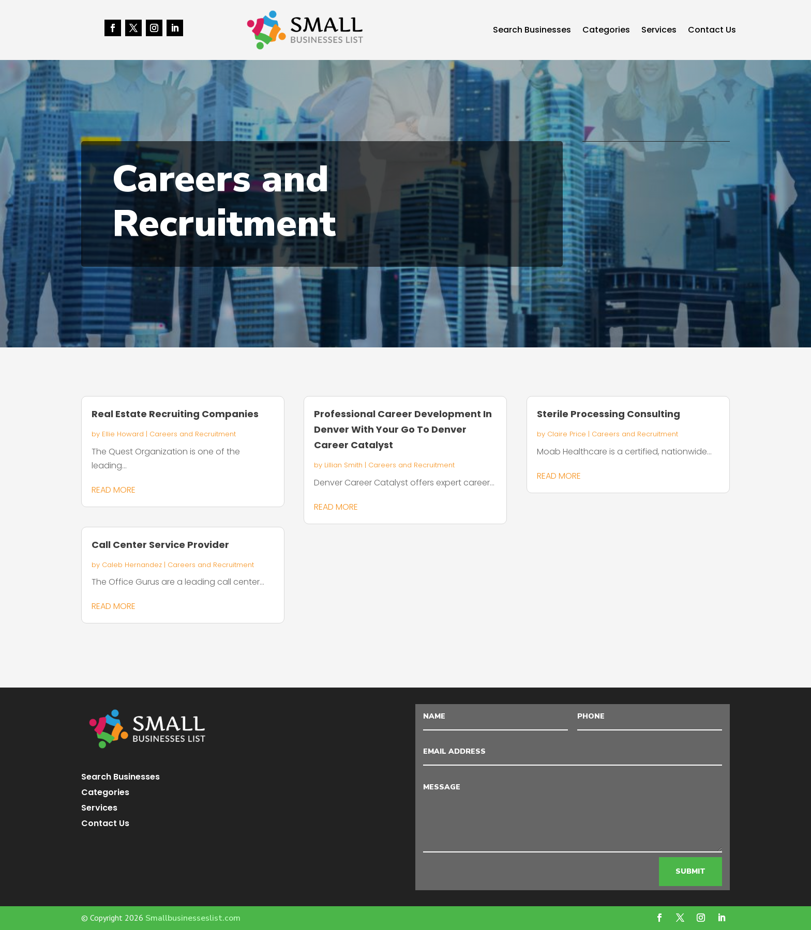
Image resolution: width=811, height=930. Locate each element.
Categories (606, 31)
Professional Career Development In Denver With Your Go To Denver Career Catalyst (403, 429)
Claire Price (566, 434)
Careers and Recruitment (192, 434)
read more (114, 490)
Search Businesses (532, 31)
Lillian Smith (343, 465)
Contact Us (712, 31)
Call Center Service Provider (160, 544)
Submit (690, 871)
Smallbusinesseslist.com (193, 918)
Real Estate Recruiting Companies (175, 413)
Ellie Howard (123, 434)
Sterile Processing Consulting (608, 413)
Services (659, 31)
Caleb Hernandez (132, 565)
